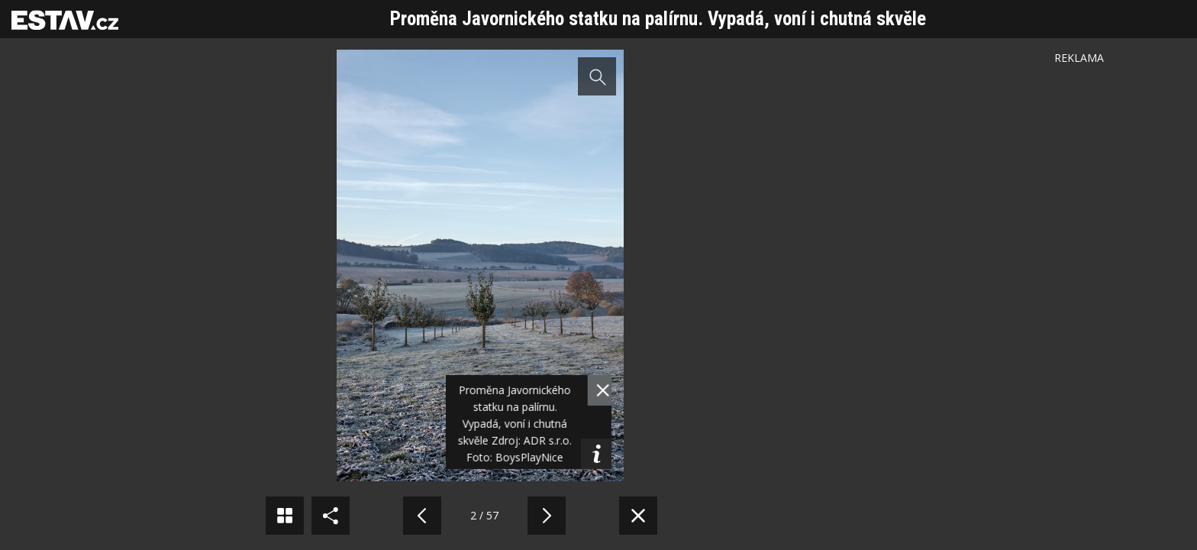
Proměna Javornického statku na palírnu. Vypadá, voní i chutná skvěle (658, 19)
